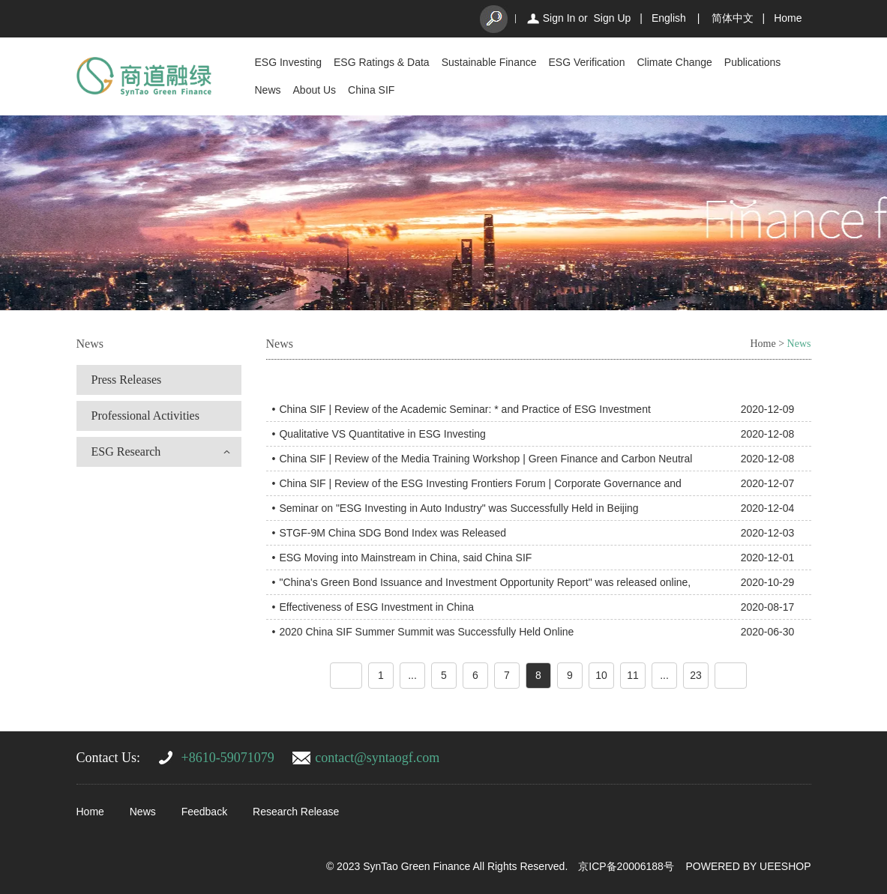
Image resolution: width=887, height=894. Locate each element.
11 (633, 675)
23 (696, 675)
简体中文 (733, 18)
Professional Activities (145, 415)
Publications (752, 62)
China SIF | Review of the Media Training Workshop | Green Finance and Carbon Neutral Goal (485, 462)
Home (788, 18)
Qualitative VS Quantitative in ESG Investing (382, 434)
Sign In (559, 18)
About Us (315, 90)
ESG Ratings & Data (382, 62)
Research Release (296, 812)
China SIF (371, 90)
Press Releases (126, 379)
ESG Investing (288, 62)
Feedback (204, 812)
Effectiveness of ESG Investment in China (376, 607)
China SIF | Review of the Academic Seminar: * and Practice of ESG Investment (464, 409)
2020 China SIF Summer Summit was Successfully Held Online (426, 632)
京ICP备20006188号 (626, 866)
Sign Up (612, 18)
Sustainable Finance (489, 62)
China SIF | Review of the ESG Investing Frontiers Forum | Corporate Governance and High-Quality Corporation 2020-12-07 (480, 486)
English (669, 18)
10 (601, 675)
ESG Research (126, 451)
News (268, 90)
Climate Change (674, 62)
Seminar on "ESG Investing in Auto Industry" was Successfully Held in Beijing (458, 508)
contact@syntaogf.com (377, 757)
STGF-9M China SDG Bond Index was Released (392, 533)
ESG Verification (587, 62)
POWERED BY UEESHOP (748, 866)
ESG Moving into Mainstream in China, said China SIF (405, 558)
